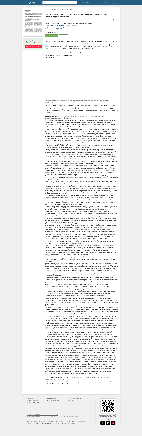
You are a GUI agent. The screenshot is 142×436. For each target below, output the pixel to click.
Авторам (49, 402)
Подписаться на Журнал (33, 46)
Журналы (71, 400)
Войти (113, 2)
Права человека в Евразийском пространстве (64, 27)
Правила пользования (33, 402)
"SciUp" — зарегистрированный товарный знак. (49, 423)
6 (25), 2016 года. (61, 29)
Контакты (29, 405)
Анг (117, 19)
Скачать (63, 35)
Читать (51, 35)
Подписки (86, 2)
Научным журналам (53, 400)
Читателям (50, 405)
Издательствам (51, 398)
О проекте (30, 398)
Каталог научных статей (75, 398)
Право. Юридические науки (64, 9)
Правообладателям (32, 400)
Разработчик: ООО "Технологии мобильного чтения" (42, 415)
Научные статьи (50, 9)
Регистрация (115, 3)
